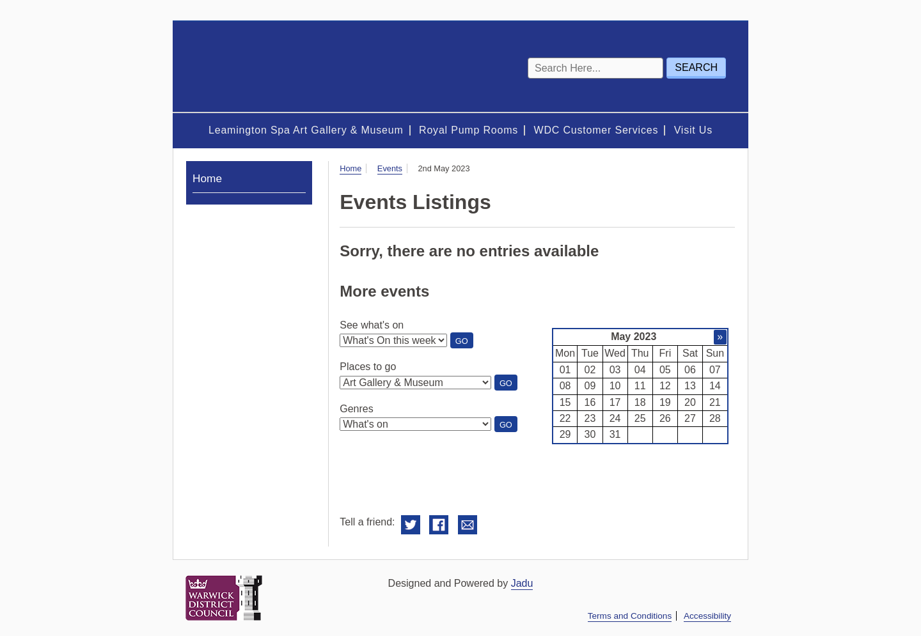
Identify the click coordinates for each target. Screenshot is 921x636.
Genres (356, 408)
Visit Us (693, 130)
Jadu (522, 583)
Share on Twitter (410, 525)
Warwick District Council (223, 598)
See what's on (372, 325)
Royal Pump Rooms (468, 130)
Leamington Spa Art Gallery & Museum (306, 130)
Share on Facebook (438, 525)
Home (350, 168)
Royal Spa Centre (262, 67)
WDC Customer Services (596, 130)
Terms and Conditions (630, 616)
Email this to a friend (467, 525)
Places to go (368, 366)
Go (464, 342)
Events (389, 168)
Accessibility (707, 616)
